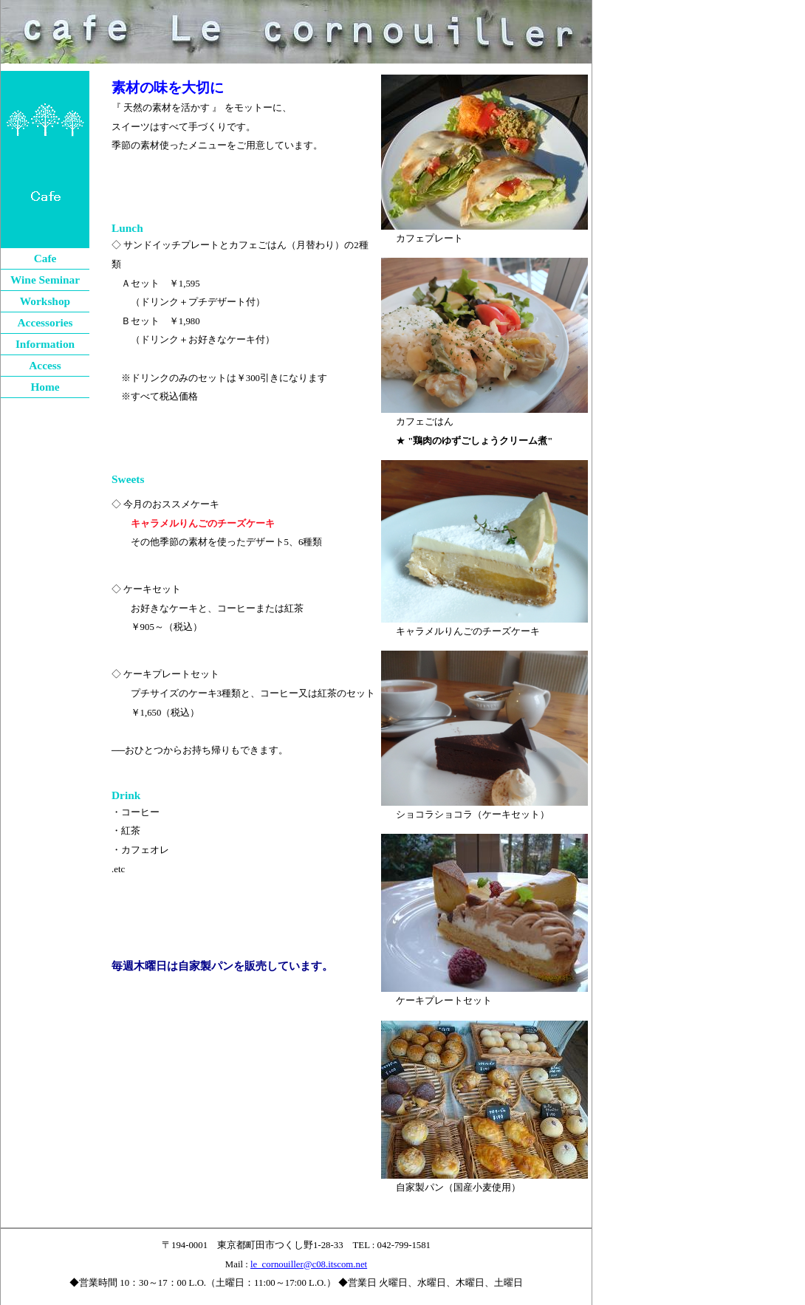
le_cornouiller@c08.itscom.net (308, 1264)
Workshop (45, 301)
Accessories (44, 322)
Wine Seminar (45, 279)
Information (45, 344)
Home (44, 386)
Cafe (45, 258)
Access (45, 365)
